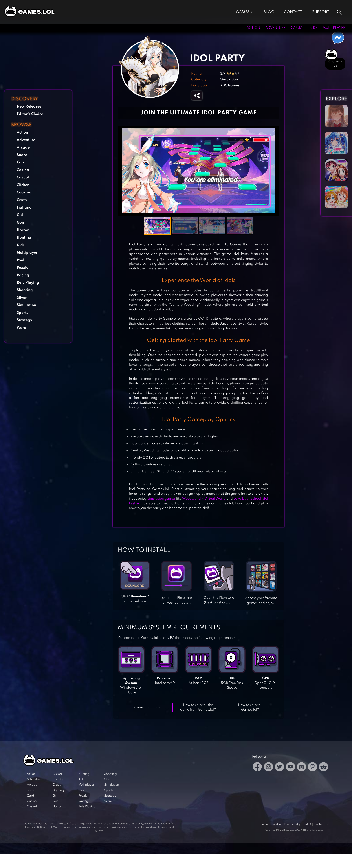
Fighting (24, 207)
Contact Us (321, 824)
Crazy (22, 200)
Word (21, 328)
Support (320, 12)
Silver (22, 298)
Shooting (25, 290)
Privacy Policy (292, 824)
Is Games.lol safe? (146, 707)
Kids (313, 27)
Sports (22, 313)
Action (253, 27)
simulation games (161, 498)
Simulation (26, 305)
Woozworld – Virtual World (204, 498)
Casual (297, 27)
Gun (20, 222)
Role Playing (28, 283)
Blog (269, 12)
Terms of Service (271, 824)
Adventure (275, 27)
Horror (23, 230)
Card (21, 162)
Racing (23, 275)
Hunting (24, 237)
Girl (20, 215)
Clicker (23, 185)
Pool (20, 260)
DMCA (307, 824)
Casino (23, 170)
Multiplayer (334, 27)
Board (22, 155)
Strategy (24, 320)
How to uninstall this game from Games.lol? (198, 707)
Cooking (24, 192)
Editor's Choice (30, 114)
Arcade (23, 147)
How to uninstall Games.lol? (250, 707)
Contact (293, 12)
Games (242, 12)
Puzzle (22, 268)
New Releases (29, 106)
